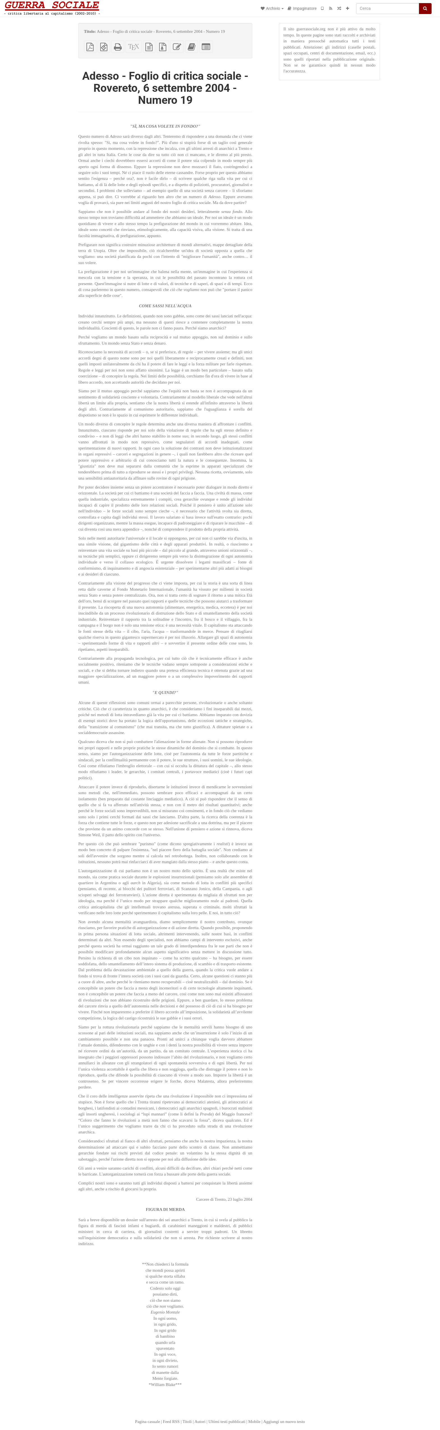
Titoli (187, 1421)
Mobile (254, 1421)
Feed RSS (171, 1421)
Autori (199, 1421)
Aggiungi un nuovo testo (284, 1421)
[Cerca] (387, 8)
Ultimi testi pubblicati (227, 1421)
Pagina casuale (147, 1421)
